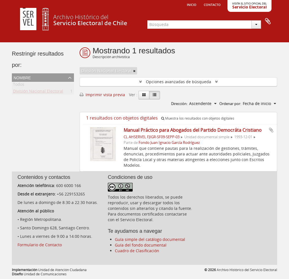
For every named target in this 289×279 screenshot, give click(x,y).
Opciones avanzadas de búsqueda (178, 81)
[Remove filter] (134, 71)
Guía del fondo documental (141, 245)
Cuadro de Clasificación (137, 250)
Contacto (212, 4)
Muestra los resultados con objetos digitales (197, 118)
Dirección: (179, 103)
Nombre (22, 77)
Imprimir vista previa (102, 94)
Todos (18, 85)
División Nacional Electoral (38, 92)
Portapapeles (267, 21)
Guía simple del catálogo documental (150, 239)
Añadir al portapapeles (271, 130)
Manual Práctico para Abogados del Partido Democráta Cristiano (193, 130)
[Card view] (144, 95)
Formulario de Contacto (39, 244)
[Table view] (154, 95)
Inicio (191, 4)
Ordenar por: (230, 103)
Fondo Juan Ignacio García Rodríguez (169, 142)
